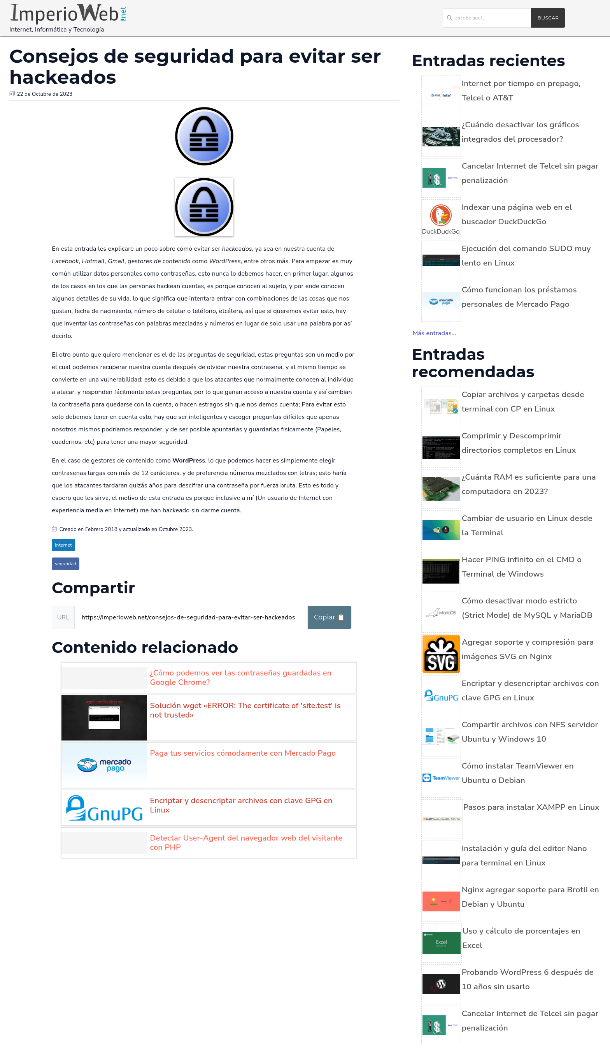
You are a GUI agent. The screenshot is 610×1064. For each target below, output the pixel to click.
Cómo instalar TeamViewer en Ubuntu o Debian (518, 773)
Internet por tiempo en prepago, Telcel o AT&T (521, 90)
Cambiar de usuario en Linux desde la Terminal (527, 525)
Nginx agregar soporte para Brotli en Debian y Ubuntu (530, 896)
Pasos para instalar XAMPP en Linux (531, 807)
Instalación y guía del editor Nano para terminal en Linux (524, 855)
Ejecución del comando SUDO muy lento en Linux (526, 255)
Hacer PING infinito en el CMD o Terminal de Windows (522, 566)
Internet (63, 545)
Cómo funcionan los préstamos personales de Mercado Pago (519, 297)
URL (63, 617)
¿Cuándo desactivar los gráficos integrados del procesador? (520, 131)
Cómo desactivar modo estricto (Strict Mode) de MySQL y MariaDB (527, 608)
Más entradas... (434, 333)
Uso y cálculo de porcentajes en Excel (521, 938)
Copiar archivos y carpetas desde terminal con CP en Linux (523, 401)
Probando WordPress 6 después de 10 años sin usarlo (528, 979)
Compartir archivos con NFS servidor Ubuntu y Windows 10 (530, 731)
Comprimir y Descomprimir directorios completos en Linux (519, 442)
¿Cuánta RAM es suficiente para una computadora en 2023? (529, 484)
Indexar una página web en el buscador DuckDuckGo (517, 214)
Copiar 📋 (329, 617)
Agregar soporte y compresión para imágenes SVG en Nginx (528, 649)
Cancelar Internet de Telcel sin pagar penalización (530, 173)
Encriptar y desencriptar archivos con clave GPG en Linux (530, 690)
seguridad (65, 564)
